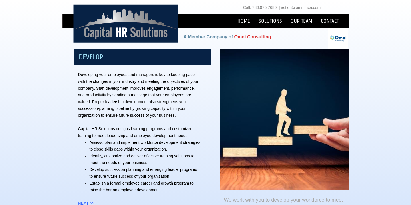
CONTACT (330, 21)
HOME (243, 21)
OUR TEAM (301, 21)
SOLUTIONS (270, 21)
